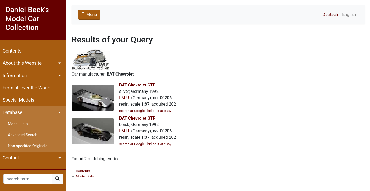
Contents (12, 51)
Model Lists (18, 124)
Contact (11, 157)
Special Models (18, 100)
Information (15, 75)
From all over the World (26, 87)
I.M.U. (124, 97)
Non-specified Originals (27, 146)
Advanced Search (22, 135)
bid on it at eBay (159, 111)
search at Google (132, 111)
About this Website (22, 63)
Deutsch (330, 14)
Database (12, 112)
